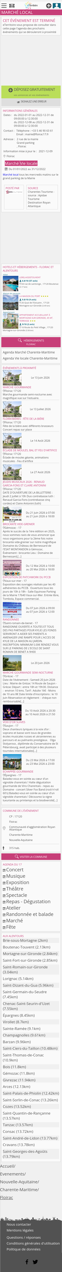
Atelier (13, 908)
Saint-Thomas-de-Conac (23, 1055)
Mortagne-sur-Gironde (22, 953)
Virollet (9, 1021)
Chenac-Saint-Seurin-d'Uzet (26, 1003)
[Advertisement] (31, 61)
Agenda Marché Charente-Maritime (29, 352)
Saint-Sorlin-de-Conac (21, 1099)
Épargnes (11, 1015)
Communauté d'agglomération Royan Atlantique (32, 828)
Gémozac (11, 1073)
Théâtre (14, 888)
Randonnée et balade (29, 914)
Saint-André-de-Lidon (21, 1138)
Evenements (12, 1174)
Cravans (10, 1144)
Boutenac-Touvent (18, 947)
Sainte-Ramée (15, 1028)
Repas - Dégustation (28, 901)
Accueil (7, 1166)
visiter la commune (31, 857)
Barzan (9, 1041)
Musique (15, 876)
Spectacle (16, 895)
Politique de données (24, 1249)
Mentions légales (20, 1230)
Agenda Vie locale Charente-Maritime (30, 358)
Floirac (13, 822)
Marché (12, 163)
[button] (31, 92)
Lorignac (10, 978)
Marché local (11, 174)
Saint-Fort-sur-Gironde (22, 960)
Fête (11, 927)
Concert (14, 869)
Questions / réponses (24, 1237)
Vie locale (28, 163)
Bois (6, 1066)
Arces (7, 1086)
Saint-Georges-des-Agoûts (25, 1151)
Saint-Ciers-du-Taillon (21, 1048)
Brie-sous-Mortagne (20, 940)
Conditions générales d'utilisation (33, 1243)
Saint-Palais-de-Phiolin (22, 1093)
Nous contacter (19, 1224)
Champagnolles (16, 1035)
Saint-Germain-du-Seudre (25, 991)
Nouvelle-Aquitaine (21, 840)
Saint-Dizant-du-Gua (20, 985)
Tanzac (9, 1124)
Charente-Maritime (20, 835)
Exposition (17, 882)
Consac (9, 1131)
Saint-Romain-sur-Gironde (25, 967)
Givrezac (10, 1080)
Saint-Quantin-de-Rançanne (26, 1113)
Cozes (8, 1106)
